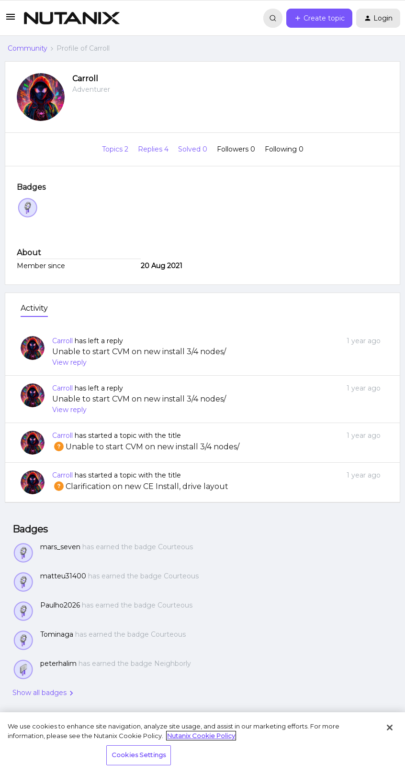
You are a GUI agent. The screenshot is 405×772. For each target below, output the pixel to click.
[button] (10, 20)
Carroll (85, 78)
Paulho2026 (60, 605)
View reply (69, 362)
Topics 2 (116, 149)
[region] (202, 742)
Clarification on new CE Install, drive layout (140, 486)
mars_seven (60, 547)
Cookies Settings (139, 755)
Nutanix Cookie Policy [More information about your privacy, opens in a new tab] (201, 735)
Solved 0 (193, 149)
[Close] (389, 727)
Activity (34, 308)
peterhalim (58, 663)
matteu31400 (63, 576)
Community (27, 48)
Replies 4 (154, 149)
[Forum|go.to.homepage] (72, 18)
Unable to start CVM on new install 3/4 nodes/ (139, 351)
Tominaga (56, 634)
